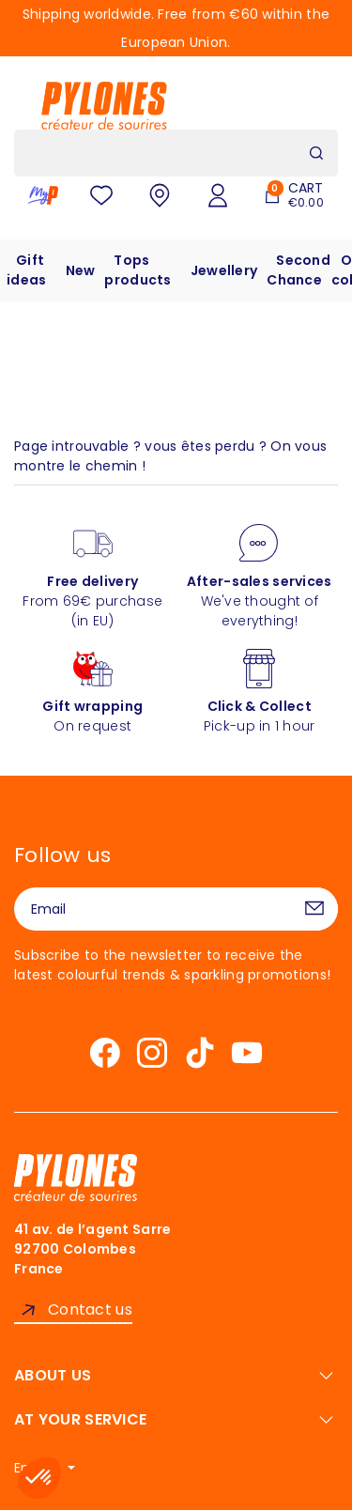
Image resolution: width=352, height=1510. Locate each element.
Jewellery (224, 270)
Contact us (90, 1309)
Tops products (137, 270)
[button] (39, 1478)
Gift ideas (26, 270)
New (81, 270)
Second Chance (298, 270)
